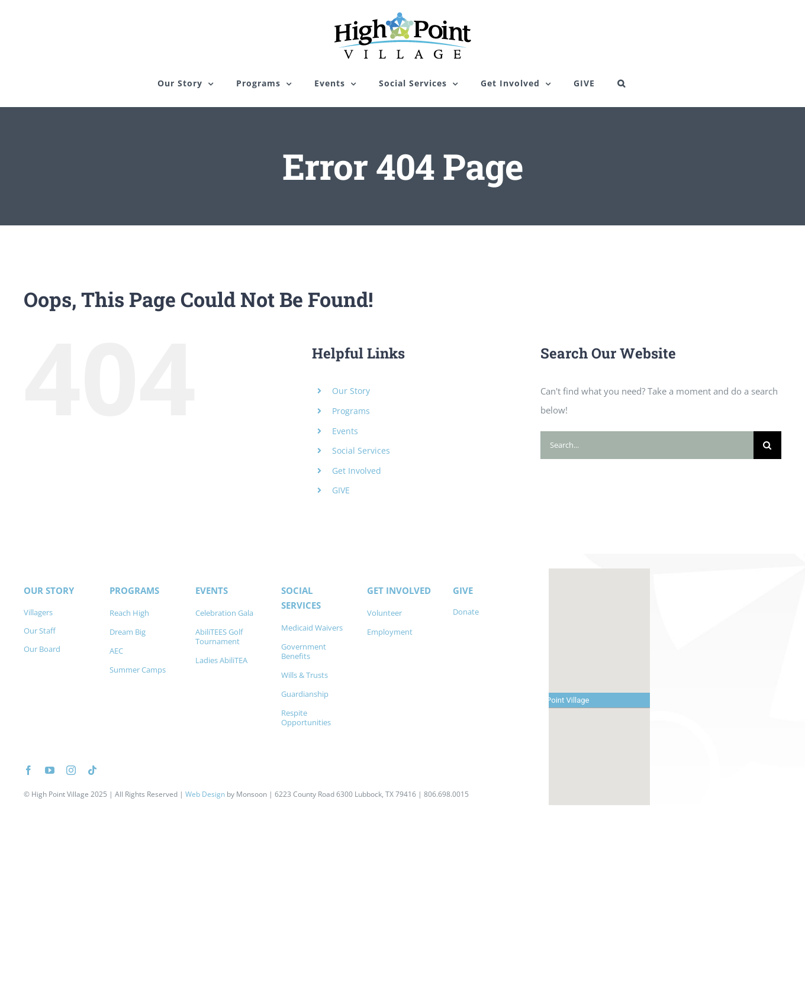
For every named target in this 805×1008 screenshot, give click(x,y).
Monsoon (251, 794)
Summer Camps (138, 669)
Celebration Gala (224, 613)
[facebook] (28, 770)
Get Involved (356, 470)
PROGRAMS (134, 590)
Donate (466, 611)
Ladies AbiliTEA (221, 660)
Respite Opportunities (306, 717)
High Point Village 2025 (69, 794)
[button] (621, 83)
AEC (116, 650)
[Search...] (647, 445)
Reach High (129, 613)
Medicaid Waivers (312, 627)
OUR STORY (49, 590)
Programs (351, 410)
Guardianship (305, 694)
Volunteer (384, 613)
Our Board (42, 649)
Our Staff (40, 630)
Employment (390, 631)
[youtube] (49, 770)
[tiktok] (92, 770)
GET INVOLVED (399, 590)
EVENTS (211, 590)
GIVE (341, 490)
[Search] (767, 445)
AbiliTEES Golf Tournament (219, 636)
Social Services (361, 450)
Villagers (38, 612)
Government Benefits (303, 651)
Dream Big (128, 631)
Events (345, 431)
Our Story (351, 390)
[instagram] (71, 770)
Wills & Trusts (304, 675)
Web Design (205, 794)
